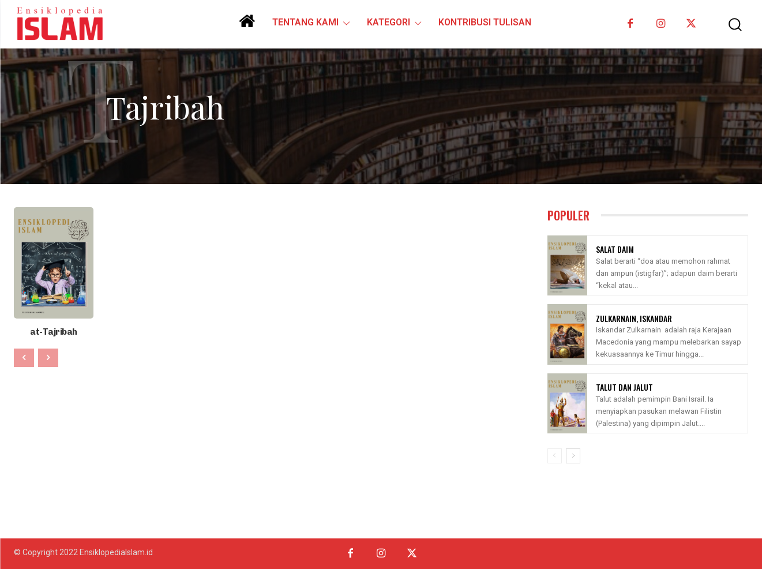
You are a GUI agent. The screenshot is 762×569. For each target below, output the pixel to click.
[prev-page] (24, 357)
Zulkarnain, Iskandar (634, 318)
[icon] (247, 25)
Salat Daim (615, 249)
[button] (729, 24)
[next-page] (573, 455)
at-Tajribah (54, 331)
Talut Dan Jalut (624, 387)
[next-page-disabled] (48, 357)
